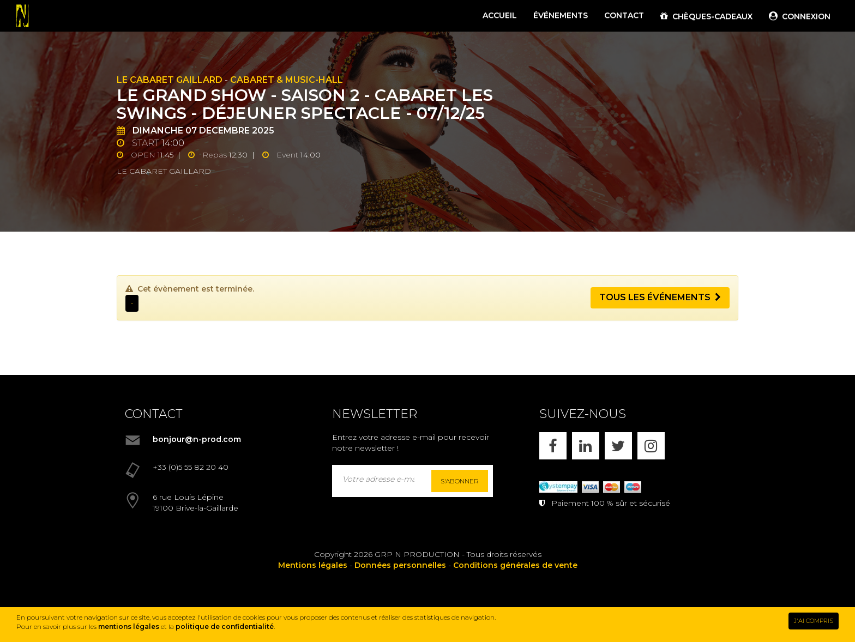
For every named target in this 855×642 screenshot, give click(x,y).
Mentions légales (312, 565)
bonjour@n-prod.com (197, 439)
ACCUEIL (500, 15)
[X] (618, 445)
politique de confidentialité (225, 626)
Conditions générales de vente (515, 565)
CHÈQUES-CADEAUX (706, 16)
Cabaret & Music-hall (286, 80)
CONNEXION (799, 16)
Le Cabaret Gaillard (169, 80)
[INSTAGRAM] (651, 445)
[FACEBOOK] (553, 445)
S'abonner (460, 481)
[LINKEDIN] (585, 445)
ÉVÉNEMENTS (560, 15)
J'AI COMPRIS (813, 621)
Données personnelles (400, 565)
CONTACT (624, 15)
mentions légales (128, 626)
